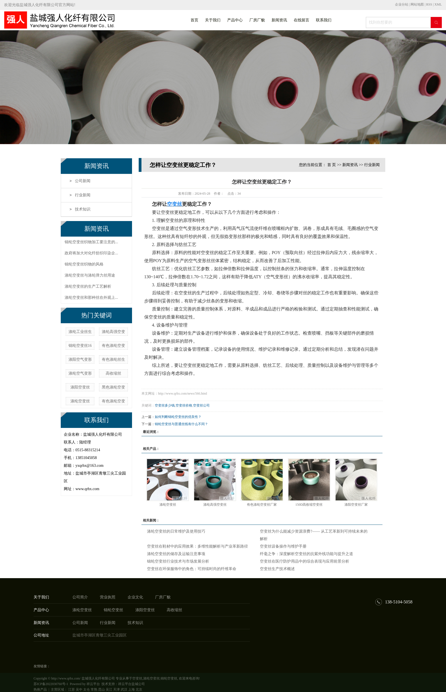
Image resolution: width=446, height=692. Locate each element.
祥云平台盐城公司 (131, 684)
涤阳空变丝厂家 (356, 505)
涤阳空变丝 (80, 387)
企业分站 (401, 4)
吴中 (79, 689)
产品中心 (235, 20)
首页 (194, 20)
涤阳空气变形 (80, 359)
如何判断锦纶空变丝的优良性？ (178, 417)
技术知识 (82, 209)
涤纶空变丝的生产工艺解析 (88, 286)
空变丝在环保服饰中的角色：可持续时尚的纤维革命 (191, 569)
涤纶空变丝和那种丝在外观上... (91, 297)
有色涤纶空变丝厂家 (262, 505)
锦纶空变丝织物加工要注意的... (91, 242)
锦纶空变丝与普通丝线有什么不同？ (181, 424)
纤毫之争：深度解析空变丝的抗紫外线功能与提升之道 (306, 554)
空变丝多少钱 (165, 405)
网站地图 (417, 4)
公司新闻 (82, 181)
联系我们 (323, 20)
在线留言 (301, 20)
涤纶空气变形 (80, 373)
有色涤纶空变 (113, 346)
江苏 (71, 689)
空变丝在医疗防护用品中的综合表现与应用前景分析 (304, 561)
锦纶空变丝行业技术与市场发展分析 (178, 561)
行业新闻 (82, 195)
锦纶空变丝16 (80, 346)
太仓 (86, 689)
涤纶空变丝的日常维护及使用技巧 (176, 531)
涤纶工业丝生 (80, 332)
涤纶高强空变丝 (215, 505)
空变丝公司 (201, 405)
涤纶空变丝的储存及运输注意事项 (176, 554)
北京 (139, 689)
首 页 (331, 165)
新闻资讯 (279, 20)
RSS (429, 4)
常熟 (94, 689)
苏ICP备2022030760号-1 (51, 684)
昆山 (101, 689)
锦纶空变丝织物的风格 (84, 264)
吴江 (109, 689)
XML (438, 4)
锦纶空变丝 (113, 610)
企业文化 (135, 597)
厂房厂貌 (257, 20)
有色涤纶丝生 (113, 359)
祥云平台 (93, 684)
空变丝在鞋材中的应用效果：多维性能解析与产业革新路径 (197, 546)
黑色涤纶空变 (113, 387)
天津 (116, 689)
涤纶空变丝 (80, 401)
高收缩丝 (113, 373)
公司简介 (80, 597)
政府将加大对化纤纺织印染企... (91, 253)
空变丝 (137, 678)
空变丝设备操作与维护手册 (283, 546)
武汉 (124, 689)
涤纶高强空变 (113, 332)
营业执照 (107, 597)
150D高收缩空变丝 (309, 505)
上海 (131, 689)
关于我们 (213, 20)
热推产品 (40, 689)
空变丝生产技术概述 (277, 569)
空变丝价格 (184, 405)
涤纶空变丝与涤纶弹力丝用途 (90, 275)
